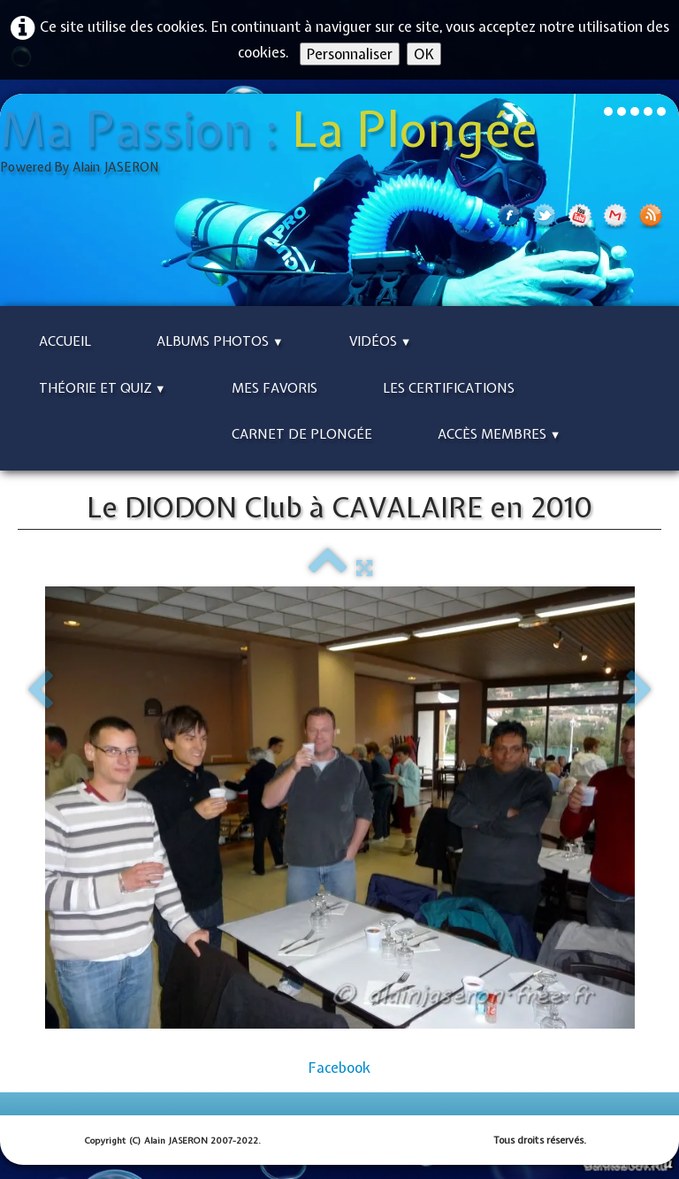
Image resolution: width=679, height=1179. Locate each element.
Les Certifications (449, 388)
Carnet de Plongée (302, 434)
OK (424, 54)
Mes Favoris (274, 388)
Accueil (65, 341)
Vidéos (380, 341)
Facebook (339, 1067)
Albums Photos (220, 341)
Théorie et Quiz (102, 388)
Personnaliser (350, 54)
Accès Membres (499, 434)
